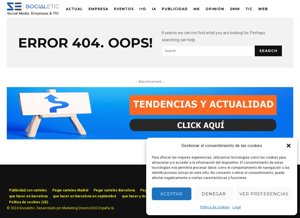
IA (154, 9)
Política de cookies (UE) (28, 202)
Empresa (98, 9)
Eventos (124, 9)
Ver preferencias (263, 194)
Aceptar (171, 194)
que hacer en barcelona (28, 196)
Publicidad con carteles (28, 190)
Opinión (215, 9)
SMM (235, 9)
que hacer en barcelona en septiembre (84, 196)
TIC (248, 9)
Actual (74, 9)
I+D (142, 9)
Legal (236, 207)
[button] (289, 145)
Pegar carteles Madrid (70, 190)
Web (263, 9)
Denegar (214, 194)
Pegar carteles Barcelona (114, 190)
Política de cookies (215, 207)
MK (196, 9)
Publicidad (175, 9)
